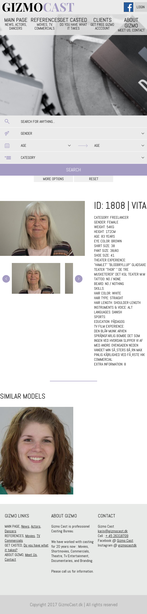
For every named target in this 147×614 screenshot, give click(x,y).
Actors (35, 526)
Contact (10, 559)
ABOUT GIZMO (131, 24)
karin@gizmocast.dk (113, 531)
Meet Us (31, 554)
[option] (36, 450)
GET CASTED (73, 23)
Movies (30, 535)
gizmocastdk (127, 545)
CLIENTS (102, 23)
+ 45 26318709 (116, 535)
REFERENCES (45, 23)
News (25, 526)
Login (141, 6)
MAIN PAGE (16, 23)
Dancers (10, 531)
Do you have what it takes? (26, 547)
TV (38, 535)
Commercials (14, 540)
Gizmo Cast (125, 540)
